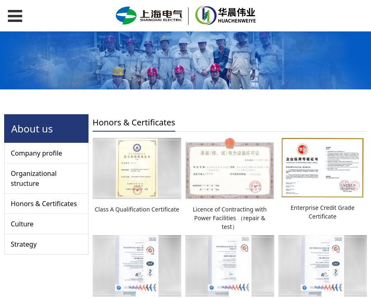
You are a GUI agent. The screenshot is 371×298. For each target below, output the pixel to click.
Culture (22, 223)
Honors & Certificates (44, 203)
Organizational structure (34, 178)
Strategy (24, 244)
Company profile (36, 153)
